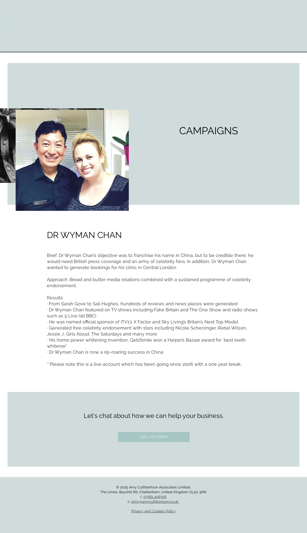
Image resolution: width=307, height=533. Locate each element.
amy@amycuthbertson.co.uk (155, 501)
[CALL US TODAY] (154, 437)
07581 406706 (154, 497)
